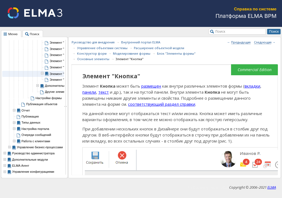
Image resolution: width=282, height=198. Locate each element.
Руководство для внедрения (93, 42)
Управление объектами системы (102, 48)
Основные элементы (93, 59)
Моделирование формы (131, 53)
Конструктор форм (92, 53)
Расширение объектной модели (159, 48)
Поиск (220, 31)
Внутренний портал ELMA (140, 42)
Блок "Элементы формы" (176, 53)
